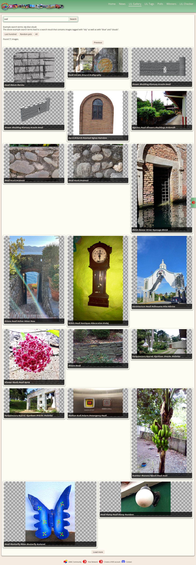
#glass (95, 138)
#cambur (136, 475)
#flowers (150, 127)
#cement (20, 180)
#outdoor (129, 514)
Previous (98, 42)
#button (72, 415)
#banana (145, 475)
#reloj (106, 323)
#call (79, 415)
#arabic (77, 75)
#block (13, 85)
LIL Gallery (135, 4)
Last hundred (11, 34)
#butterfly (15, 544)
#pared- (150, 356)
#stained (87, 138)
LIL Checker (186, 4)
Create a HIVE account (112, 562)
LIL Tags (149, 4)
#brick (135, 230)
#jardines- (159, 356)
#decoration (96, 323)
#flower (8, 382)
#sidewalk (171, 127)
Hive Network (93, 562)
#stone (8, 321)
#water (142, 230)
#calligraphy (95, 75)
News (122, 4)
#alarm (85, 415)
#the (165, 306)
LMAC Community (75, 562)
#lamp (109, 514)
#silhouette (157, 306)
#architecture (139, 306)
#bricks (20, 85)
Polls (160, 4)
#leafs (15, 382)
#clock (71, 323)
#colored (41, 544)
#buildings (160, 127)
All (36, 34)
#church (78, 138)
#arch (71, 138)
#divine (171, 306)
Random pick (26, 34)
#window (102, 138)
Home (112, 4)
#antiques (85, 323)
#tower (135, 84)
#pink (27, 382)
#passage (156, 230)
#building (144, 84)
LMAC (33, 7)
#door (27, 321)
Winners (171, 4)
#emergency (95, 415)
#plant (153, 475)
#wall (7, 85)
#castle (161, 84)
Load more (98, 552)
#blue (23, 544)
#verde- (168, 356)
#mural (85, 75)
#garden (136, 127)
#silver (20, 321)
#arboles (176, 356)
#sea (32, 321)
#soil (165, 475)
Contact (129, 562)
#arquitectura (139, 356)
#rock (13, 180)
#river (149, 230)
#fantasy (153, 84)
